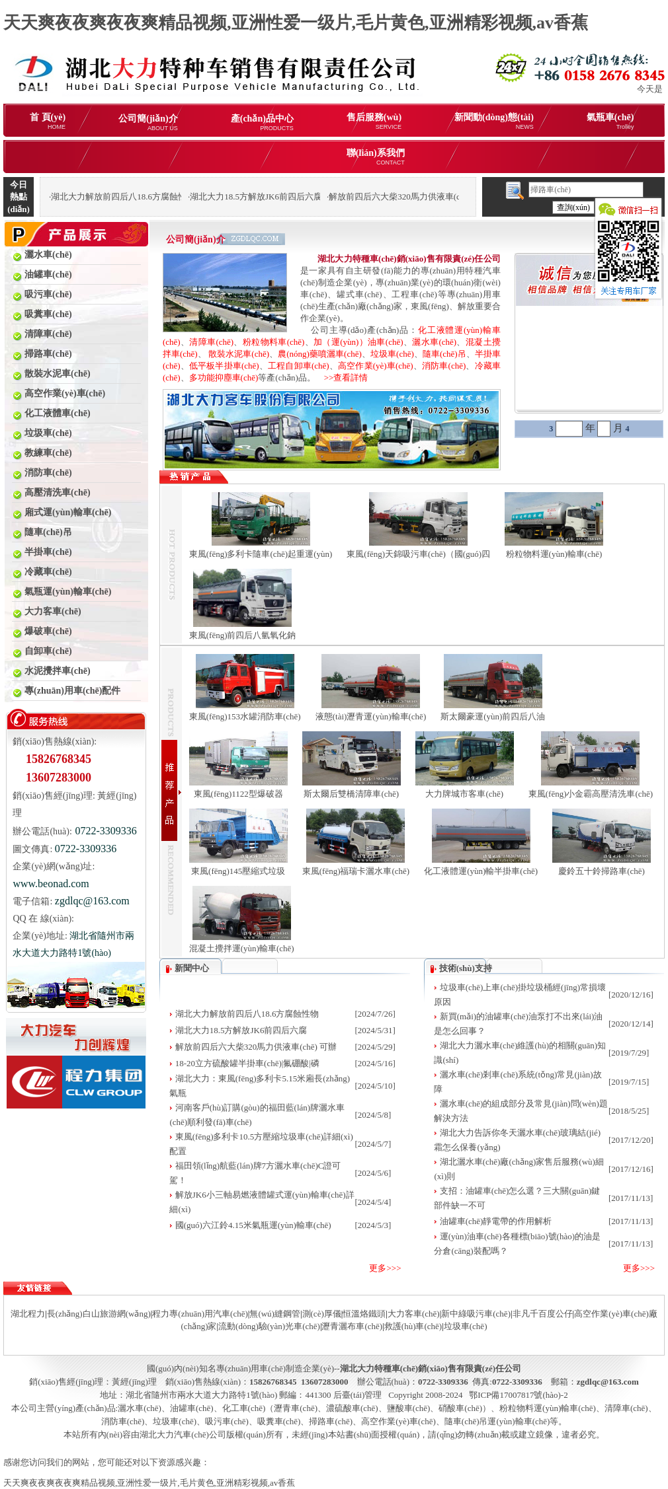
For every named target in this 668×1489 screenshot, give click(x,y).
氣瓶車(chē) (610, 121)
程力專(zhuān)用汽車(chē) (199, 1314)
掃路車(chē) (331, 1421)
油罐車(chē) (192, 1408)
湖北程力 (28, 1314)
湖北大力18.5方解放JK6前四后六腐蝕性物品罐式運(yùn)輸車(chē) (313, 196)
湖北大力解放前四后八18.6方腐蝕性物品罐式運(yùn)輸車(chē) (167, 196)
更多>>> (385, 1268)
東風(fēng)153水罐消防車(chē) (245, 716)
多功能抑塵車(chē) (224, 377)
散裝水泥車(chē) (238, 354)
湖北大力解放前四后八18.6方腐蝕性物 (247, 1014)
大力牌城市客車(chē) (464, 794)
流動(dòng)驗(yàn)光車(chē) (269, 1326)
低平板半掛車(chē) (224, 366)
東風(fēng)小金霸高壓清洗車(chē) (590, 794)
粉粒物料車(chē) (274, 342)
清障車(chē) (211, 342)
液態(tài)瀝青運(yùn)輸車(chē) (371, 716)
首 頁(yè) (47, 121)
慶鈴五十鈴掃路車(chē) (601, 871)
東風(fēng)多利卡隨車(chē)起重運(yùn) (261, 554)
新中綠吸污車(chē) (476, 1314)
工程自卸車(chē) (298, 366)
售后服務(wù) (374, 121)
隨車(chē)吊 (444, 354)
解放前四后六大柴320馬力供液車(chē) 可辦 (256, 1047)
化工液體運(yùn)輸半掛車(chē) (481, 871)
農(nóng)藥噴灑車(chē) (320, 354)
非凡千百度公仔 (543, 1314)
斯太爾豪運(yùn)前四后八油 (492, 716)
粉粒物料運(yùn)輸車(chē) (554, 554)
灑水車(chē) (434, 342)
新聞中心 (192, 968)
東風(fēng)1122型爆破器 (238, 794)
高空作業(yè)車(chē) (375, 366)
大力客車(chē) (414, 1314)
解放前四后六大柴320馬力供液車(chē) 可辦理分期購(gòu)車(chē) (449, 196)
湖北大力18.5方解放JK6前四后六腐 (241, 1030)
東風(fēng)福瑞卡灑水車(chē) (355, 871)
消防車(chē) (444, 366)
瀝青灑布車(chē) (351, 1326)
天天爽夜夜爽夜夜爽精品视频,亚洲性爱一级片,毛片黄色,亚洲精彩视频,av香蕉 (295, 22)
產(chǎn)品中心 (262, 122)
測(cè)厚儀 (321, 1314)
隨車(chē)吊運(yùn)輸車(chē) (497, 1421)
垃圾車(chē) (392, 354)
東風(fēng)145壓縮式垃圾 (238, 871)
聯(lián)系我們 (376, 157)
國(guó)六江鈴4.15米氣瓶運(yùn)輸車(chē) (253, 1225)
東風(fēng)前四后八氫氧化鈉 (242, 635)
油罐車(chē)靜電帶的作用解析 (496, 1221)
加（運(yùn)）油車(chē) (358, 342)
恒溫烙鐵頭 (364, 1314)
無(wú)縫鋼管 (274, 1314)
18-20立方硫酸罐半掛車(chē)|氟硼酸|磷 (247, 1063)
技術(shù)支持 (465, 968)
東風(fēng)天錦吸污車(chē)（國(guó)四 (418, 554)
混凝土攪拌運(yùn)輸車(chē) (241, 948)
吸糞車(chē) (279, 1421)
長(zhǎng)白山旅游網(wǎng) (99, 1314)
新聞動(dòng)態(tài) (494, 121)
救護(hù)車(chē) (413, 1326)
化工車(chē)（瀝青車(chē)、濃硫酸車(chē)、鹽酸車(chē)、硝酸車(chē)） (356, 1408)
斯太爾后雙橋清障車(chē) (351, 794)
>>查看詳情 (341, 377)
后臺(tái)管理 (357, 1395)
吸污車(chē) (227, 1421)
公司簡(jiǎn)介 (148, 122)
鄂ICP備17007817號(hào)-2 (518, 1395)
